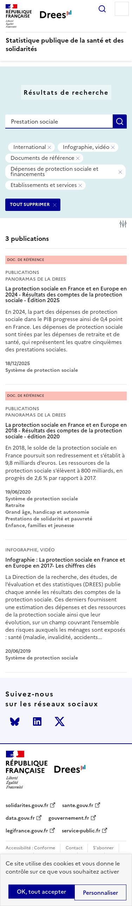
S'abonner (103, 848)
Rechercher (102, 9)
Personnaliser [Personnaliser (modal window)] (100, 892)
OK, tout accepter (41, 891)
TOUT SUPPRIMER (30, 204)
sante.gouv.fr (77, 805)
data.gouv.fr (20, 818)
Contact (74, 848)
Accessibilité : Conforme (30, 848)
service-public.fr (81, 831)
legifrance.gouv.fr (27, 831)
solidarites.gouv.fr (27, 805)
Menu (122, 9)
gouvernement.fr (68, 818)
